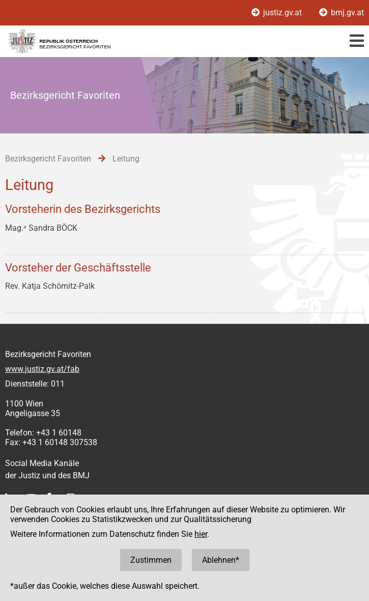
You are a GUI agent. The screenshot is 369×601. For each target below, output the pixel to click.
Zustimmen (151, 560)
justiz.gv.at (277, 12)
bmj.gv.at (341, 12)
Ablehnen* (220, 560)
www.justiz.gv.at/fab (42, 369)
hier (200, 534)
